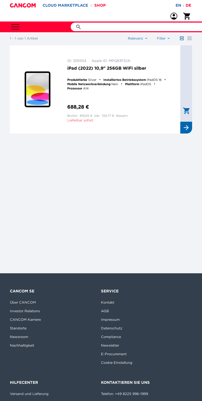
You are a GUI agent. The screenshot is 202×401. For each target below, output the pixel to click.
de (188, 5)
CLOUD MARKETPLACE (65, 5)
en (178, 5)
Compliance (111, 337)
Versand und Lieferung (29, 394)
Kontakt (107, 302)
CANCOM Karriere (25, 319)
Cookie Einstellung (116, 362)
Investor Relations (25, 311)
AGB (105, 311)
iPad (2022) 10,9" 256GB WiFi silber (106, 68)
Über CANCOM (23, 302)
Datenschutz (111, 328)
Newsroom (19, 337)
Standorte (18, 328)
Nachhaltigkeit (22, 345)
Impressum (110, 319)
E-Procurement (114, 354)
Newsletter (110, 345)
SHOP (100, 5)
